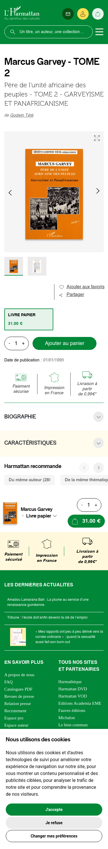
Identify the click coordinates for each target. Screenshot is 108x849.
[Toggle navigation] (99, 32)
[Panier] (98, 14)
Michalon (66, 717)
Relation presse (17, 703)
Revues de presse (19, 696)
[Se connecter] (83, 14)
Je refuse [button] (54, 822)
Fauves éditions (72, 710)
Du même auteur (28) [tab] (29, 480)
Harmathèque (70, 681)
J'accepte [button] (54, 809)
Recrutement (15, 710)
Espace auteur (16, 725)
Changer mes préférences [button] (54, 836)
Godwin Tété (21, 115)
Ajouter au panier (64, 343)
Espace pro (13, 718)
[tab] (28, 319)
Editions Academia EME (79, 703)
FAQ (8, 682)
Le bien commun (73, 725)
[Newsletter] (68, 14)
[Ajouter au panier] (86, 521)
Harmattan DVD (72, 689)
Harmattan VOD (72, 696)
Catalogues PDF (18, 689)
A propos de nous (19, 674)
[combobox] (43, 516)
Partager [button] (71, 295)
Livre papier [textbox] (38, 516)
